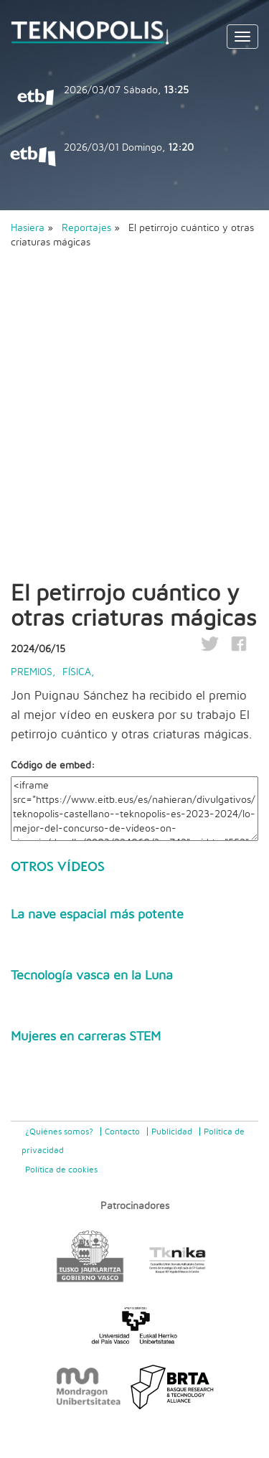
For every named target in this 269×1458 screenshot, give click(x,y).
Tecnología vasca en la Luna (92, 975)
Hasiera (27, 228)
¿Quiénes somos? (59, 1131)
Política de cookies (61, 1169)
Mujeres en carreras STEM (86, 1036)
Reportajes (88, 228)
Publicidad (171, 1131)
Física (76, 672)
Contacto (122, 1131)
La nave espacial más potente (97, 914)
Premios (31, 672)
